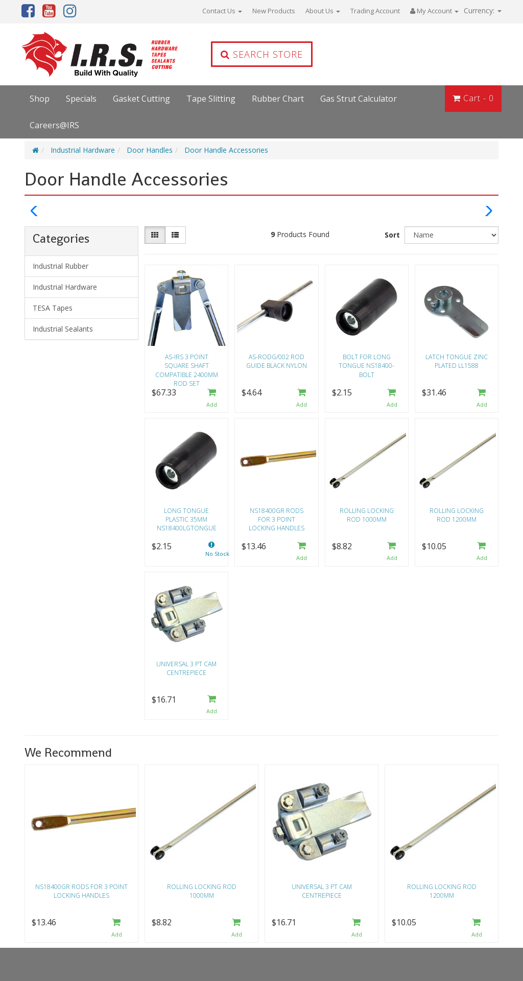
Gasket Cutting (141, 98)
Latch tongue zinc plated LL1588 (456, 361)
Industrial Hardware (83, 150)
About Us (322, 10)
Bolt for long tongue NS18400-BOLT (366, 366)
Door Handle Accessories (226, 150)
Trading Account (375, 10)
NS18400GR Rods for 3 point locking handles (276, 519)
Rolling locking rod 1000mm (367, 515)
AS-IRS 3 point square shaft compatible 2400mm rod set (186, 367)
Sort (392, 235)
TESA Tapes (53, 308)
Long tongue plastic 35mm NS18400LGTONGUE (187, 519)
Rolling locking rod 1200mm (457, 515)
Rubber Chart (278, 98)
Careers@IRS (54, 125)
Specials (81, 98)
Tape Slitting (210, 98)
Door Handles (150, 150)
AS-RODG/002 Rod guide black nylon (276, 361)
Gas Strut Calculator (358, 98)
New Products (273, 10)
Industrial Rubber (60, 266)
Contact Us (222, 10)
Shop (40, 98)
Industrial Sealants (63, 329)
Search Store (262, 54)
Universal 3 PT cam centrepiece (186, 668)
